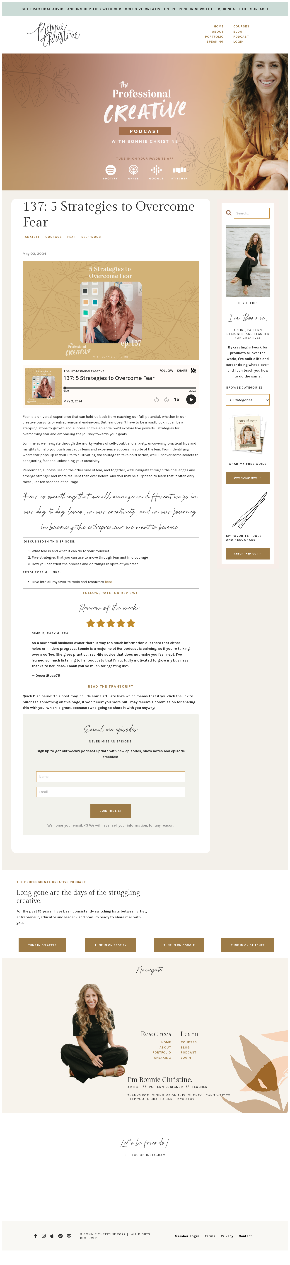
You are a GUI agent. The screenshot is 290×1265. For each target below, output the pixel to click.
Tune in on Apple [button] (42, 944)
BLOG (184, 1046)
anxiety (32, 236)
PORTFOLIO (214, 37)
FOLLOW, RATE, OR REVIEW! (110, 592)
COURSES (188, 1041)
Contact (245, 1235)
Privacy (227, 1235)
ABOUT (218, 32)
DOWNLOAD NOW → (247, 477)
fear (71, 236)
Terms (210, 1235)
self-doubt (92, 236)
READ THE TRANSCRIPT (111, 685)
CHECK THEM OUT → (248, 553)
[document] (111, 654)
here (108, 582)
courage (53, 236)
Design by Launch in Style (32, 1255)
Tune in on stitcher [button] (248, 944)
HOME (219, 26)
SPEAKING (215, 42)
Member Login (187, 1235)
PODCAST (188, 1051)
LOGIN (185, 1056)
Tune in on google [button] (179, 944)
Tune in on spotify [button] (111, 944)
